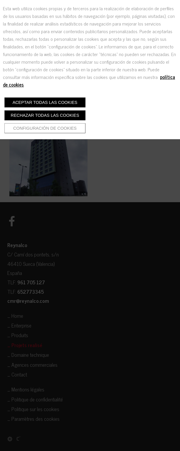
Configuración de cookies (45, 128)
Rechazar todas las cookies (45, 115)
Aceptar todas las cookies (45, 102)
